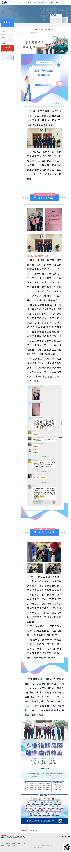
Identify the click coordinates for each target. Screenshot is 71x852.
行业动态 (3, 34)
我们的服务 (30, 2)
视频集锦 (3, 37)
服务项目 (35, 2)
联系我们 (56, 2)
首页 (20, 2)
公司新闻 (3, 31)
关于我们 (24, 2)
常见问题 (8, 845)
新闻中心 (46, 2)
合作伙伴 (51, 2)
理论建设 (41, 2)
